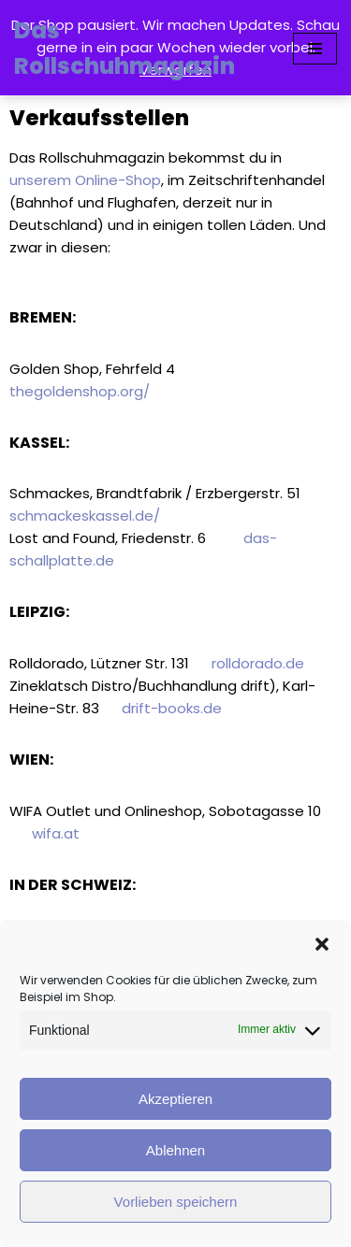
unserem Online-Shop (85, 180)
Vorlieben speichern (176, 1202)
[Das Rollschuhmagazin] (139, 49)
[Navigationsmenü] (315, 48)
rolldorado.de (256, 663)
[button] (322, 944)
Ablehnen (175, 1150)
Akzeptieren (175, 1099)
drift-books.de (172, 708)
